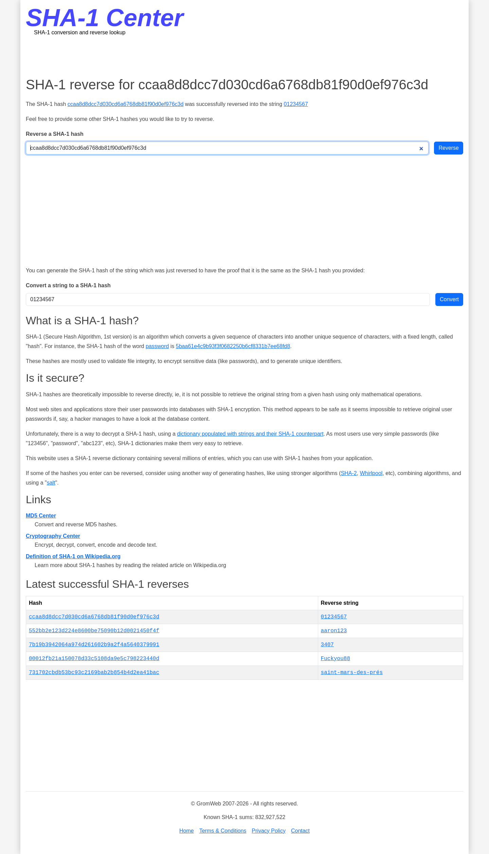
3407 (327, 645)
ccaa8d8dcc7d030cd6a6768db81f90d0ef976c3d (126, 104)
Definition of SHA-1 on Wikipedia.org (73, 556)
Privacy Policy (269, 831)
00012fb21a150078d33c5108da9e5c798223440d (94, 659)
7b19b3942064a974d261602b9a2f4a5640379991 (94, 645)
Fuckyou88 (335, 659)
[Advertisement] (244, 56)
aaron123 (334, 631)
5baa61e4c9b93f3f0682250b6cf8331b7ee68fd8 (233, 346)
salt (51, 483)
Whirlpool (371, 473)
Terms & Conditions (223, 831)
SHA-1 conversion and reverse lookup (79, 32)
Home (186, 831)
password (157, 346)
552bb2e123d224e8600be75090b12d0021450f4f (94, 631)
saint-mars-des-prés (352, 673)
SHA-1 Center (104, 17)
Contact (300, 831)
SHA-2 (349, 473)
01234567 (296, 104)
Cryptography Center (53, 536)
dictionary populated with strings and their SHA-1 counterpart (250, 434)
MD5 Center (41, 516)
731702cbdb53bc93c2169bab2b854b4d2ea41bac (94, 673)
